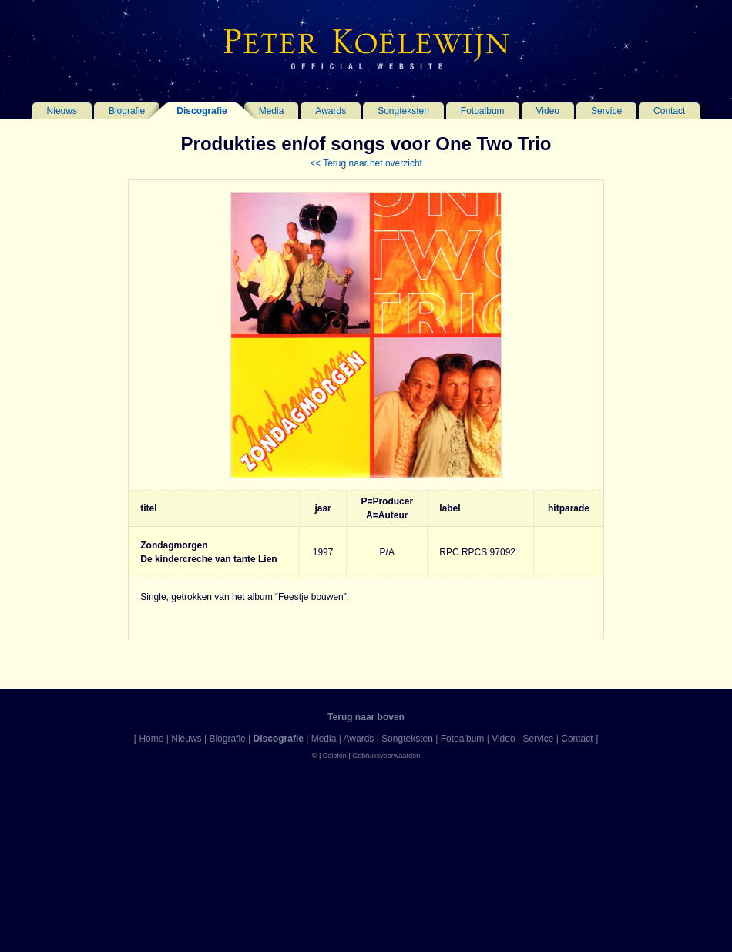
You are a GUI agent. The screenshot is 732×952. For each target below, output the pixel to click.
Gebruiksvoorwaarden (386, 755)
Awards (330, 111)
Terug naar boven (366, 717)
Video (547, 111)
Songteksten (403, 111)
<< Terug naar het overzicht (366, 163)
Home (151, 738)
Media (271, 111)
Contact (669, 111)
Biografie (127, 111)
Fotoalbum (483, 111)
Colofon (335, 755)
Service (606, 111)
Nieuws (62, 111)
